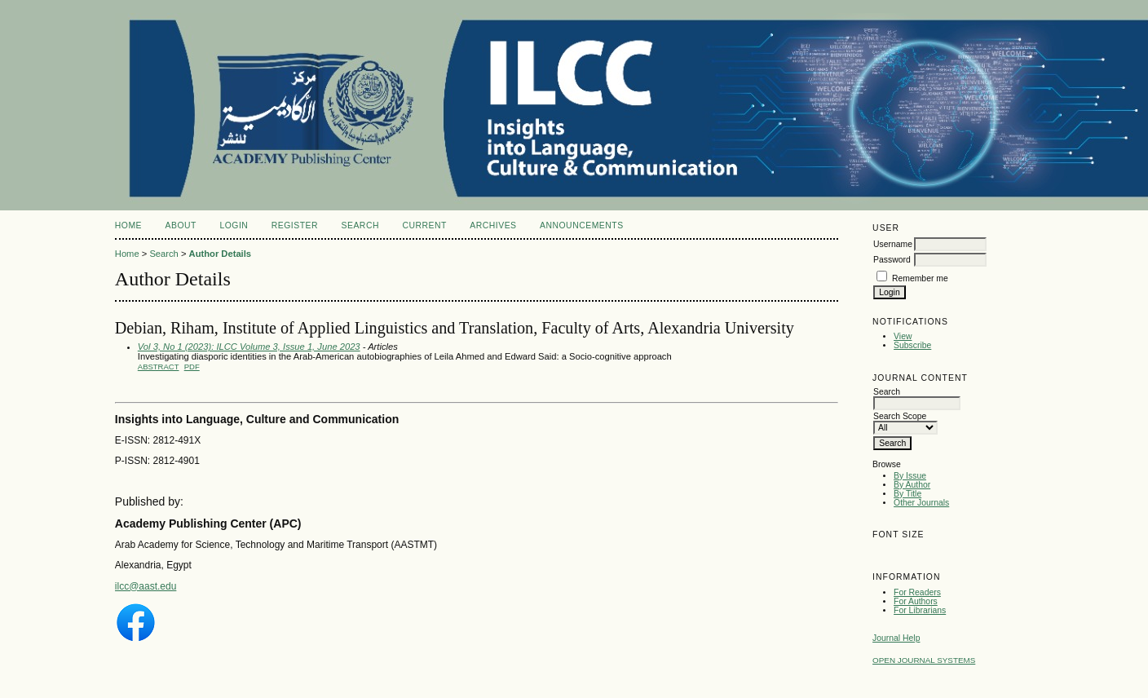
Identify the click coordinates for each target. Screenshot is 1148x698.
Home (128, 225)
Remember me (920, 278)
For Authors (916, 601)
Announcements (582, 225)
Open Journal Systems (923, 660)
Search (360, 225)
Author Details (220, 253)
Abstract (158, 366)
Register (295, 225)
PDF (192, 366)
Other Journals (921, 502)
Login (233, 225)
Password (892, 259)
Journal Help (896, 638)
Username (892, 244)
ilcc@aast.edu (146, 586)
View (903, 336)
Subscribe (912, 345)
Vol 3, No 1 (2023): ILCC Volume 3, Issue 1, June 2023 (249, 346)
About (181, 225)
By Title (907, 493)
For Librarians (920, 610)
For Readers (917, 592)
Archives (493, 225)
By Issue (910, 475)
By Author (912, 484)
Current (424, 225)
